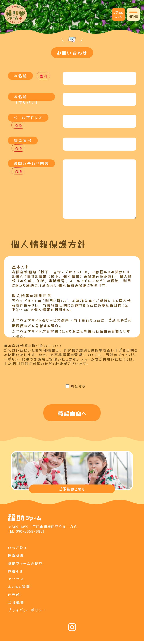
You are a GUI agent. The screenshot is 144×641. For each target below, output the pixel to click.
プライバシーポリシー (27, 609)
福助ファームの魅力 (25, 563)
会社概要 (16, 602)
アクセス (16, 578)
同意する (78, 386)
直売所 (14, 594)
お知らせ (15, 571)
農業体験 (16, 555)
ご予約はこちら (118, 14)
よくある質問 (19, 586)
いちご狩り (17, 547)
